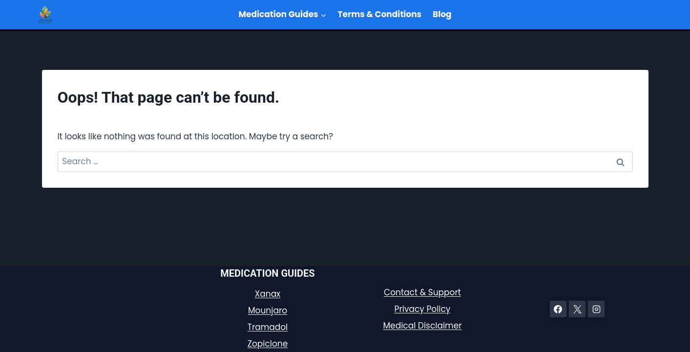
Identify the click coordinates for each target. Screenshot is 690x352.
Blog (442, 14)
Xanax (268, 294)
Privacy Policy (423, 309)
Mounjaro (267, 310)
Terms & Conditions (380, 14)
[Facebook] (558, 309)
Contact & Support (422, 292)
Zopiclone (268, 344)
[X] (577, 309)
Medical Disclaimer (422, 325)
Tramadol (268, 327)
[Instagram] (596, 309)
